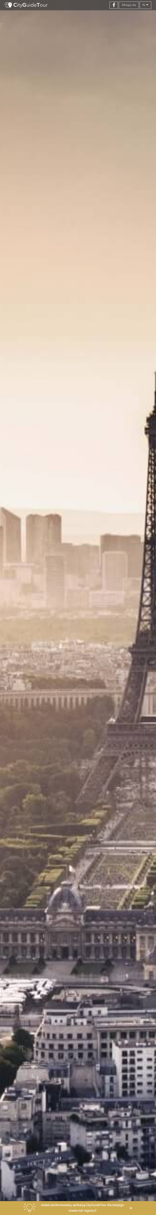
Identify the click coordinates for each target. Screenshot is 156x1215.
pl (145, 5)
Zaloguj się (129, 5)
